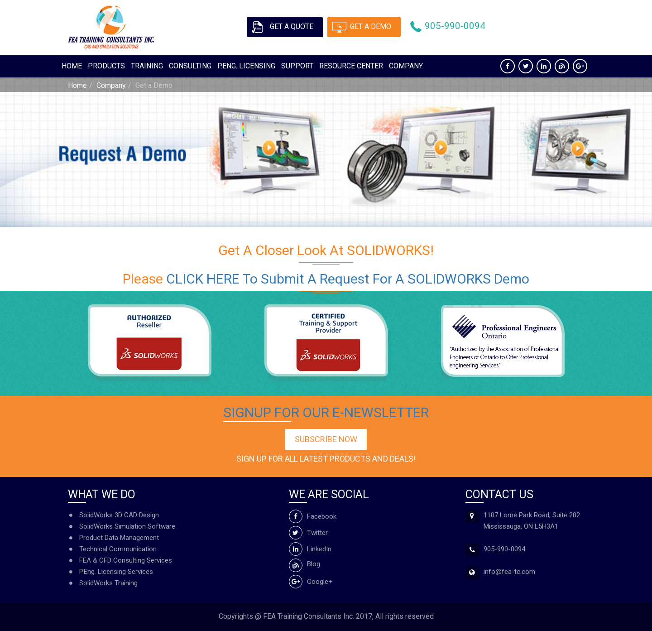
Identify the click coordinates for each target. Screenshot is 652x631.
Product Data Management (119, 538)
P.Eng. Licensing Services (116, 572)
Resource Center (351, 66)
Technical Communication (118, 549)
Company (406, 66)
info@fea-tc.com (509, 572)
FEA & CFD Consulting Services (125, 560)
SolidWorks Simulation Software (127, 526)
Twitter (308, 533)
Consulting (190, 66)
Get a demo (371, 26)
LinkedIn (310, 549)
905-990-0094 (455, 26)
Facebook (312, 516)
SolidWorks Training (108, 583)
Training (147, 66)
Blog (304, 564)
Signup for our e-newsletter (326, 412)
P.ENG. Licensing (246, 66)
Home (72, 66)
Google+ (310, 582)
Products (106, 66)
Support (297, 66)
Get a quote (291, 26)
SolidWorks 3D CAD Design (119, 515)
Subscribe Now (326, 439)
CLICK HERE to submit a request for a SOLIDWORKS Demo (347, 279)
